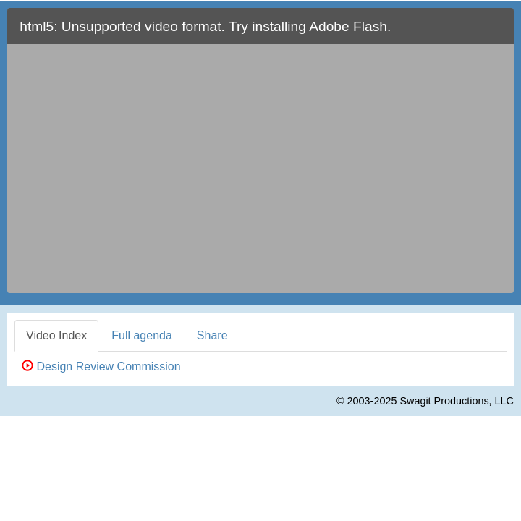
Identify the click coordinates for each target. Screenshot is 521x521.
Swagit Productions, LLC (456, 401)
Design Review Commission (101, 366)
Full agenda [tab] (141, 335)
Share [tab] (212, 335)
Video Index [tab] (56, 335)
